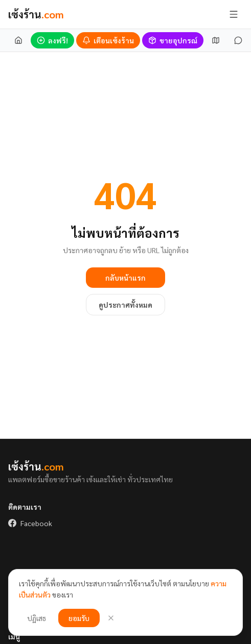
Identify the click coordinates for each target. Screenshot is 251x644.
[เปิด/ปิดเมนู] (233, 14)
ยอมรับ (79, 618)
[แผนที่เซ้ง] (216, 40)
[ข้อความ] (238, 40)
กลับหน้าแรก (125, 277)
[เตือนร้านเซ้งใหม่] (108, 40)
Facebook (30, 523)
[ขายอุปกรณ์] (172, 40)
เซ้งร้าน (36, 14)
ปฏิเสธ (36, 618)
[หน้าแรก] (18, 40)
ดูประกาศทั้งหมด (125, 304)
